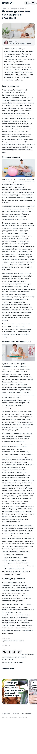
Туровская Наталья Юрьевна (20, 43)
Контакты (15, 714)
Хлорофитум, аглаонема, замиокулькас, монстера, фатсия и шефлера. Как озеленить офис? (14, 689)
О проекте (6, 714)
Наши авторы (27, 714)
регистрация (18, 662)
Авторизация (7, 662)
